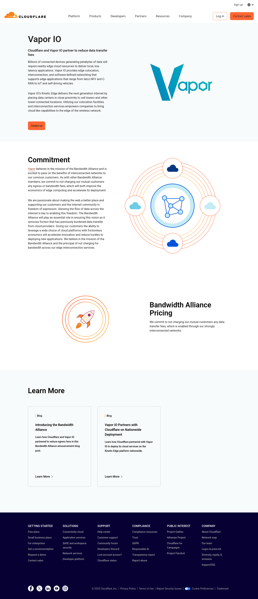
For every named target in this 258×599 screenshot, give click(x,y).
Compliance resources (144, 531)
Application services (74, 537)
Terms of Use (146, 588)
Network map (209, 537)
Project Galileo (175, 531)
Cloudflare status (107, 560)
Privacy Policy (128, 588)
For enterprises (36, 543)
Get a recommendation (41, 549)
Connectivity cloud (73, 531)
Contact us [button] (36, 125)
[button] (181, 82)
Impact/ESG (208, 564)
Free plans (34, 531)
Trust (135, 537)
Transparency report (143, 554)
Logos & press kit (211, 549)
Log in (220, 16)
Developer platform (73, 559)
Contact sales (242, 16)
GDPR (135, 543)
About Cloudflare (211, 531)
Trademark (223, 588)
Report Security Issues (169, 588)
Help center (103, 531)
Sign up (238, 4)
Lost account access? (109, 554)
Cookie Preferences (199, 588)
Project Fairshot (176, 553)
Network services (72, 553)
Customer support (107, 537)
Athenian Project (176, 537)
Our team (207, 543)
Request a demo (37, 554)
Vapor (31, 169)
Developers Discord (108, 549)
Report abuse (139, 560)
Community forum (107, 543)
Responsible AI (140, 549)
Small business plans (40, 537)
